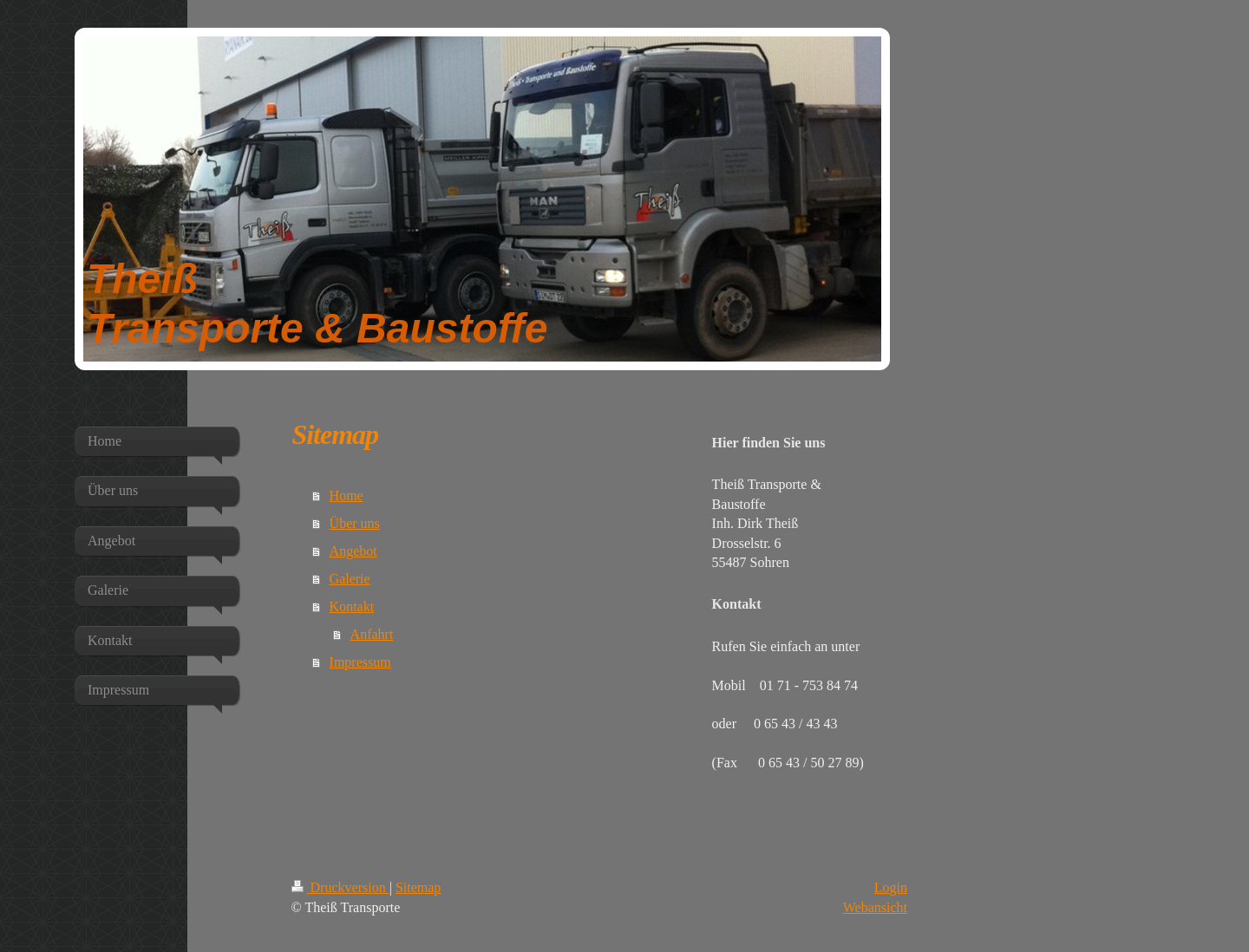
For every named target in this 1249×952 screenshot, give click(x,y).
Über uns (355, 523)
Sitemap (418, 887)
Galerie (350, 578)
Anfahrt (372, 634)
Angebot (353, 551)
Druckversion (340, 887)
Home (346, 495)
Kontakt (352, 606)
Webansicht (875, 907)
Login (890, 887)
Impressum (360, 662)
